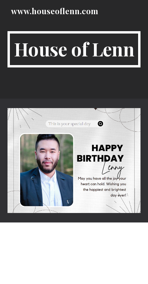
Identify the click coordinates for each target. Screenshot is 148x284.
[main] (74, 49)
